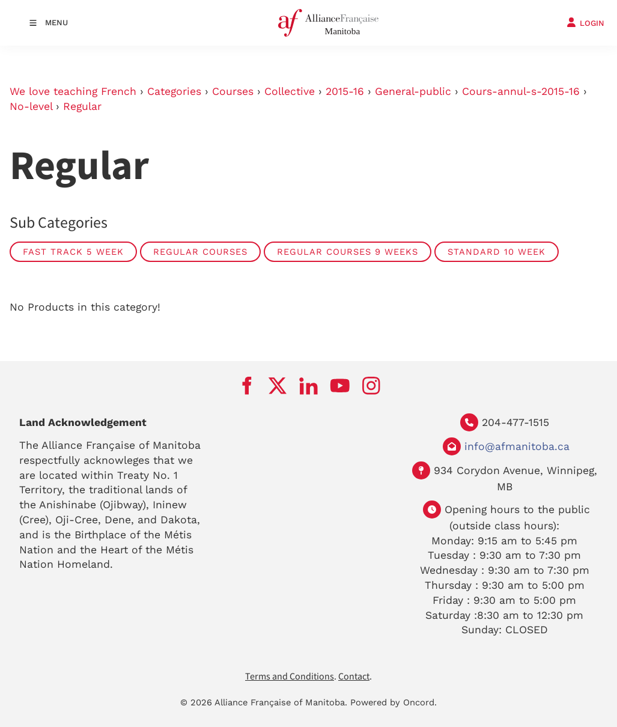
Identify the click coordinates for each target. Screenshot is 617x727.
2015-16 (345, 91)
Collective (289, 91)
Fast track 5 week (73, 251)
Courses (233, 91)
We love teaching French (73, 91)
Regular (82, 106)
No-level (31, 106)
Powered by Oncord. (393, 702)
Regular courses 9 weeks (347, 251)
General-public (413, 91)
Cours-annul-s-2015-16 (521, 91)
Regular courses (200, 251)
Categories (174, 91)
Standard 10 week (497, 251)
